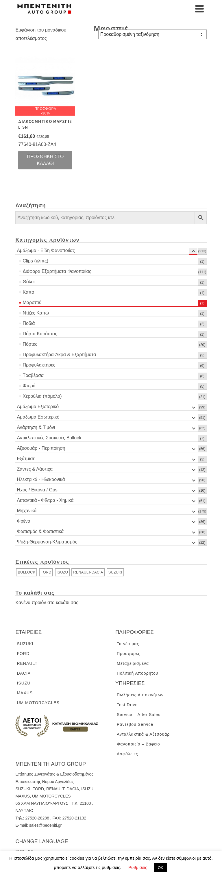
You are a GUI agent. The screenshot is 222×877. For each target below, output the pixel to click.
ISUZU (62, 572)
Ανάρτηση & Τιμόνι (36, 427)
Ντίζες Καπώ (36, 312)
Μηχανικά (26, 510)
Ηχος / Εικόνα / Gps (37, 489)
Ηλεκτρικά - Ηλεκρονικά (41, 479)
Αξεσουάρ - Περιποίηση (41, 448)
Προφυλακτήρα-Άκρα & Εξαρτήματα (59, 354)
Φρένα (23, 521)
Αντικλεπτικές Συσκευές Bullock (49, 437)
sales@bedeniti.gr (45, 825)
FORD (46, 572)
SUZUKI (115, 572)
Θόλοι (28, 281)
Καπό (28, 292)
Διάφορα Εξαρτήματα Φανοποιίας (57, 271)
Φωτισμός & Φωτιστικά (40, 531)
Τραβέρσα (33, 375)
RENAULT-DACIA (88, 572)
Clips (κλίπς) (35, 260)
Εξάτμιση (26, 458)
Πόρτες (30, 344)
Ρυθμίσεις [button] (137, 867)
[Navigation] (199, 8)
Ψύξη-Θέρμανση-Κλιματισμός (47, 541)
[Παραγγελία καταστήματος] (152, 34)
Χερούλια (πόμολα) (42, 396)
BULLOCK (26, 572)
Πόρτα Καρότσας (40, 333)
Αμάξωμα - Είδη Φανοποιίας (46, 250)
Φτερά (29, 385)
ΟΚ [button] (160, 867)
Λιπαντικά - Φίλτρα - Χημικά (45, 500)
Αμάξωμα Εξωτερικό (38, 406)
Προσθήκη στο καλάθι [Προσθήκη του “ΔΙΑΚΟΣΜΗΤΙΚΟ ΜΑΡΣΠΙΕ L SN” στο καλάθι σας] (45, 160)
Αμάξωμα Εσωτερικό (38, 417)
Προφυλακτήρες (39, 364)
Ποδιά (29, 323)
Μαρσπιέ (32, 302)
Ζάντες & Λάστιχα (35, 469)
